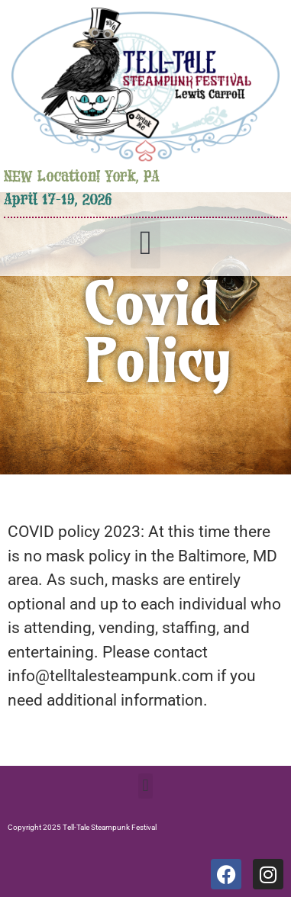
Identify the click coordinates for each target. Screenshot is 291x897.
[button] (145, 243)
